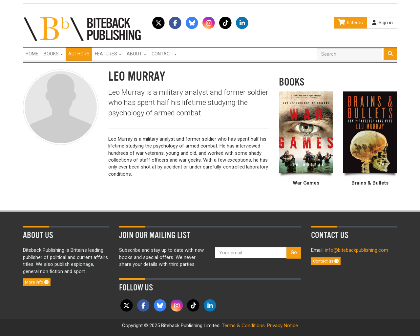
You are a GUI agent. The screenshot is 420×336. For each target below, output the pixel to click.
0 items (350, 23)
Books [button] (53, 53)
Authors (79, 53)
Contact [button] (164, 53)
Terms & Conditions (243, 325)
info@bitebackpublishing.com (356, 250)
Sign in (382, 23)
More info (37, 282)
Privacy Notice (282, 325)
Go (294, 252)
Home (32, 53)
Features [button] (108, 53)
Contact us (326, 261)
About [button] (136, 53)
